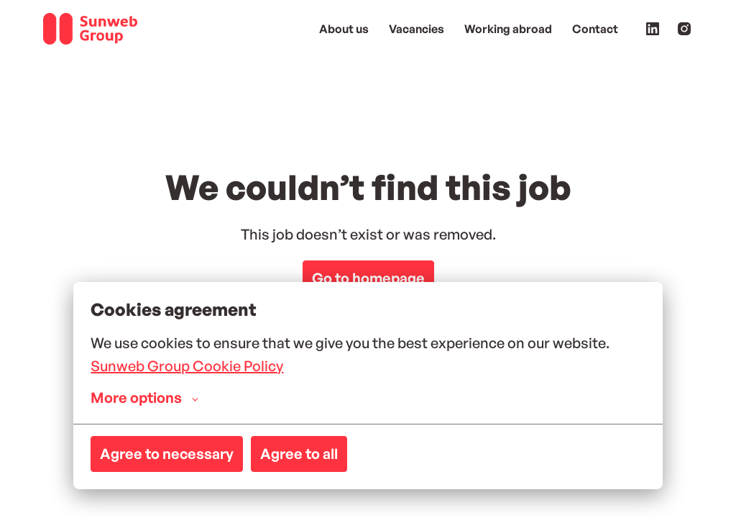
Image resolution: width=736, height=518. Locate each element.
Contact (595, 29)
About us (344, 29)
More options (144, 397)
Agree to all (299, 454)
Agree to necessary (167, 454)
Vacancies (416, 29)
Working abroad (508, 29)
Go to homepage (368, 278)
